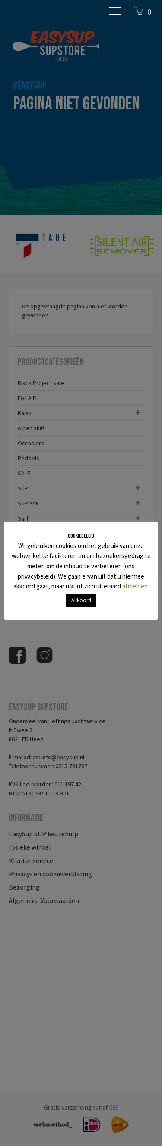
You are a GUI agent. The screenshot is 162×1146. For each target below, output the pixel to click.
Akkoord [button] (81, 600)
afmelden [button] (135, 586)
